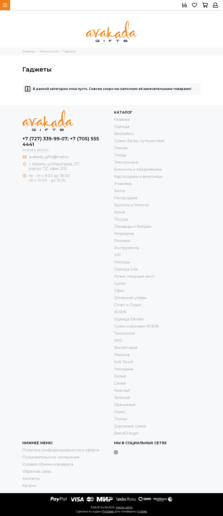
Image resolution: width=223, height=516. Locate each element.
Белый (120, 376)
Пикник (121, 148)
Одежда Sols (125, 269)
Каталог (29, 485)
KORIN (120, 312)
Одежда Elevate (129, 319)
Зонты (119, 190)
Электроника (126, 162)
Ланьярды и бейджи (132, 226)
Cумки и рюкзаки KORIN (136, 326)
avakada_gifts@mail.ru (48, 157)
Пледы (120, 155)
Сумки (120, 283)
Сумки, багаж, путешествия (139, 141)
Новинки (122, 119)
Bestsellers (123, 133)
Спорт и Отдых (127, 305)
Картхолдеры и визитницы (138, 176)
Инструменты (126, 248)
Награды (122, 262)
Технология (124, 333)
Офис (119, 290)
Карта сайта (124, 507)
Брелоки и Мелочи (131, 205)
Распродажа (125, 198)
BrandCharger (126, 433)
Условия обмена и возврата (47, 464)
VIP (117, 255)
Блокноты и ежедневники (138, 169)
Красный (122, 390)
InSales (142, 511)
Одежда (121, 126)
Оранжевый (125, 404)
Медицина (124, 233)
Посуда (121, 219)
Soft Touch (123, 362)
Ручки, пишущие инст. (134, 276)
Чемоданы (123, 369)
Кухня (119, 212)
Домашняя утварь (130, 297)
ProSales (108, 511)
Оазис (119, 412)
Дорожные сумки (130, 426)
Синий (120, 383)
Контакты (31, 478)
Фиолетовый (125, 347)
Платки (120, 419)
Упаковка (122, 183)
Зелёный (122, 397)
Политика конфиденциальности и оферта (60, 450)
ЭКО (118, 340)
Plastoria (121, 354)
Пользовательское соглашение (51, 457)
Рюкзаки (122, 240)
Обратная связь (36, 471)
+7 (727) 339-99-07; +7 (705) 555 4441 (60, 141)
